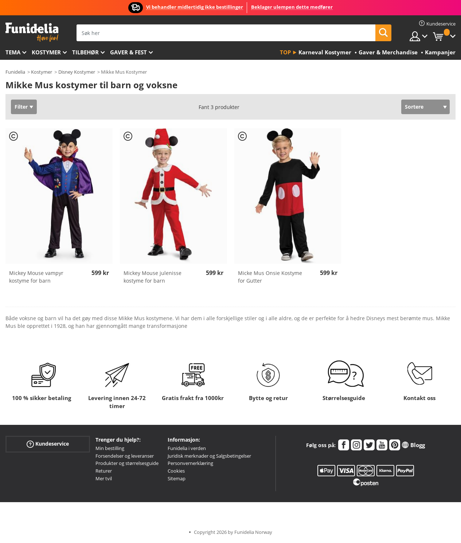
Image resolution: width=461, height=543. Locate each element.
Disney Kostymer (76, 72)
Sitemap (176, 478)
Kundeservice (48, 444)
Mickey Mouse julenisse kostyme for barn (152, 276)
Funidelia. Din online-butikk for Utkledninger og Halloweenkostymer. (31, 32)
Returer (103, 471)
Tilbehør (85, 52)
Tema (12, 52)
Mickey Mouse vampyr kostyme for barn (36, 276)
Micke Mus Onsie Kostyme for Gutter (270, 276)
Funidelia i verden (187, 448)
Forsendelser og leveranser (124, 456)
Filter (21, 106)
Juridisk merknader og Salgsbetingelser (209, 456)
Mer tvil (103, 478)
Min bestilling (109, 448)
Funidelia (15, 72)
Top (285, 52)
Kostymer (46, 52)
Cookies (176, 471)
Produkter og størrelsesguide (127, 463)
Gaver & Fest (128, 52)
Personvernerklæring (190, 463)
